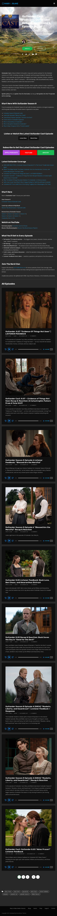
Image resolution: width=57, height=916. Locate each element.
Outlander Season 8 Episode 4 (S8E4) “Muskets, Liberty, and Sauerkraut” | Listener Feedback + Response (28, 708)
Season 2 (10, 216)
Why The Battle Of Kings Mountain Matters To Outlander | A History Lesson (24, 180)
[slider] (47, 350)
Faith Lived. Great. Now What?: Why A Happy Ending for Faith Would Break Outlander (27, 182)
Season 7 (4, 214)
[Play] (9, 349)
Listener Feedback (43, 891)
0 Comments (33, 336)
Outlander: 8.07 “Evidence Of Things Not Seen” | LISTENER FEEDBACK (22, 173)
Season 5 (16, 214)
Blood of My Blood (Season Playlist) (27, 228)
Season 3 (4, 216)
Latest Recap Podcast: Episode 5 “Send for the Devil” (17, 117)
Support (47, 908)
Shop (41, 908)
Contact (53, 908)
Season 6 (10, 214)
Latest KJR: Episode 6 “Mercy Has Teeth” (14, 115)
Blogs (29, 908)
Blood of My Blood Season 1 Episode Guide (14, 208)
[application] (28, 349)
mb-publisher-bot (20, 853)
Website (27, 48)
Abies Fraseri (8, 891)
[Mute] (44, 349)
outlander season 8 (24, 894)
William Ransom (35, 894)
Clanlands (4, 218)
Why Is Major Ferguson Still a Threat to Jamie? (16, 126)
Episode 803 (25, 891)
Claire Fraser (17, 891)
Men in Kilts (11, 218)
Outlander (5, 894)
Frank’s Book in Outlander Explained (13, 119)
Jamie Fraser (34, 891)
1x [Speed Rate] (51, 349)
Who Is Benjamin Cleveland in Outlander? (14, 124)
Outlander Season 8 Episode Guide (13, 113)
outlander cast (13, 894)
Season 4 (23, 214)
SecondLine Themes (21, 913)
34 (33, 877)
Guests (35, 908)
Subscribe (40, 48)
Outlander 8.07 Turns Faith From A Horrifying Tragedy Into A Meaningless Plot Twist (27, 184)
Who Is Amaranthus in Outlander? (12, 122)
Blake (15, 336)
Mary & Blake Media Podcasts (18, 908)
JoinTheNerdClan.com (19, 267)
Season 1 (16, 216)
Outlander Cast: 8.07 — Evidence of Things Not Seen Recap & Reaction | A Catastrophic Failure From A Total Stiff (28, 401)
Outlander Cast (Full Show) (20, 226)
